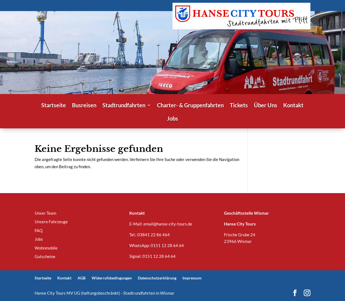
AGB (82, 278)
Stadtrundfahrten (123, 105)
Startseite (53, 105)
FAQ (39, 230)
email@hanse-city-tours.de (167, 223)
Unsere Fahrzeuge (51, 221)
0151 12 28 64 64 (167, 245)
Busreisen (84, 105)
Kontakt (293, 105)
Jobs (172, 119)
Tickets (239, 105)
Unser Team (45, 213)
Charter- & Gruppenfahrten (190, 105)
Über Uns (265, 105)
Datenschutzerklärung (157, 278)
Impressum (192, 278)
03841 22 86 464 (153, 234)
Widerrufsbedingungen (112, 278)
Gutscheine (45, 256)
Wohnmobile (46, 247)
